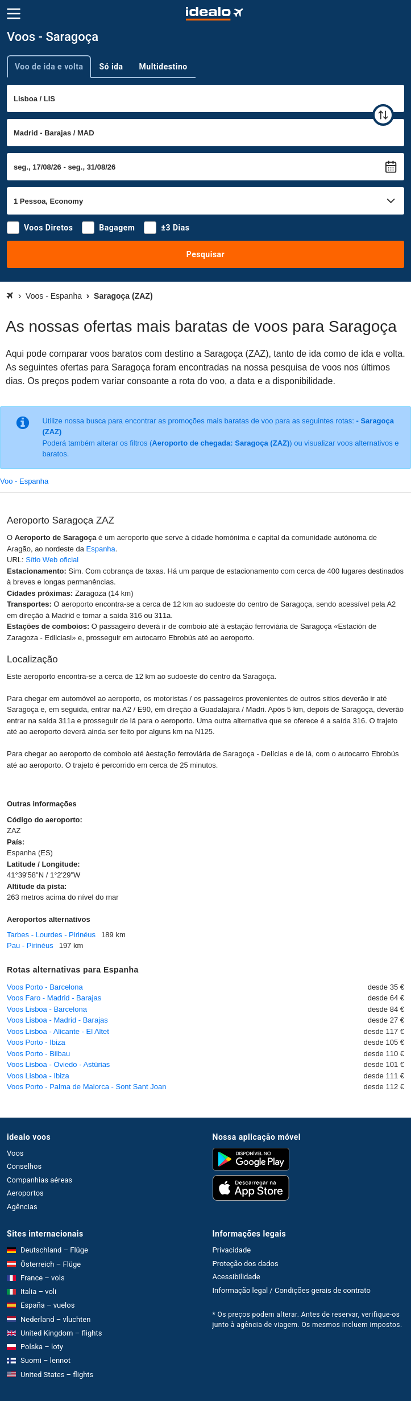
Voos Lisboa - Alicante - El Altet (58, 1031)
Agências (22, 1206)
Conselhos (24, 1166)
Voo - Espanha (24, 481)
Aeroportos (25, 1193)
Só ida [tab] (111, 66)
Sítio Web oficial (52, 559)
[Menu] (13, 13)
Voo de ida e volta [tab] (49, 66)
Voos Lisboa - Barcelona (47, 1009)
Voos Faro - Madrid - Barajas (54, 998)
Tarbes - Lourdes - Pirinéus (51, 934)
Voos (15, 1153)
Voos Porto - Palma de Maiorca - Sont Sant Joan (86, 1086)
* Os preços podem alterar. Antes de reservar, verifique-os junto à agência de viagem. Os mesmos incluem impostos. (307, 1320)
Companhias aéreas (39, 1180)
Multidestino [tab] (163, 66)
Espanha (100, 549)
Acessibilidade (236, 1276)
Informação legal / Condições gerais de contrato (292, 1290)
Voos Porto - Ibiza (36, 1042)
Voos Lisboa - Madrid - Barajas (57, 1020)
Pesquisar (205, 254)
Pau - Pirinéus (30, 945)
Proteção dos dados (246, 1263)
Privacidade (232, 1250)
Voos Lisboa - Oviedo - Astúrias (58, 1064)
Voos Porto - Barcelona (45, 987)
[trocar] (383, 115)
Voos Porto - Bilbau (38, 1053)
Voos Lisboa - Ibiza (38, 1076)
